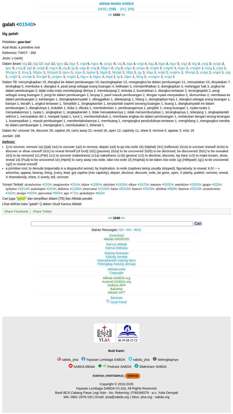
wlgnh (217, 72)
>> (123, 15)
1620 (121, 184)
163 (46, 184)
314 (75, 184)
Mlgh (129, 72)
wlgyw (53, 68)
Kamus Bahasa (116, 248)
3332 (167, 184)
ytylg (204, 63)
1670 (143, 184)
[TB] (112, 9)
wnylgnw (154, 76)
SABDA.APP (116, 285)
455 (31, 193)
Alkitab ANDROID (116, 239)
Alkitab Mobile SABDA (116, 3)
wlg (119, 63)
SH (121, 230)
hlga (151, 63)
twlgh (161, 72)
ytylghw (57, 76)
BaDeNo (116, 289)
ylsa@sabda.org (117, 397)
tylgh (219, 68)
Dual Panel (116, 302)
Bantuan (116, 298)
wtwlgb (27, 76)
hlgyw (85, 76)
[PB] (131, 9)
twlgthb (168, 68)
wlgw (78, 72)
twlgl (140, 63)
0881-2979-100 (82, 397)
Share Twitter (42, 211)
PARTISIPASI (114, 376)
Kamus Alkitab (116, 244)
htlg (194, 63)
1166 (75, 189)
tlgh (29, 68)
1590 (96, 184)
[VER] (102, 9)
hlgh (47, 63)
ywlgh (41, 68)
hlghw (97, 76)
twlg (93, 68)
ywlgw (140, 68)
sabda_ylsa (67, 359)
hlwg (25, 72)
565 (57, 193)
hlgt (35, 63)
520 (216, 184)
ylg (65, 68)
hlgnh (104, 72)
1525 (103, 189)
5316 (124, 189)
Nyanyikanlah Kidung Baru (116, 260)
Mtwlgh (190, 72)
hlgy (73, 63)
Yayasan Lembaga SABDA (103, 359)
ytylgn (204, 72)
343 (51, 189)
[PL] (123, 9)
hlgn (130, 63)
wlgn (82, 68)
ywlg (19, 68)
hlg (25, 63)
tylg (117, 68)
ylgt (228, 72)
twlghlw (175, 72)
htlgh (109, 76)
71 (74, 193)
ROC (137, 230)
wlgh (83, 63)
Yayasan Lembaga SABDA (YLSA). (101, 388)
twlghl (13, 76)
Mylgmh (52, 72)
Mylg (139, 76)
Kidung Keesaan (117, 253)
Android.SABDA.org (116, 281)
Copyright (117, 273)
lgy (140, 72)
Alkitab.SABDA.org (116, 278)
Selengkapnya (165, 359)
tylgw (128, 68)
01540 (26, 24)
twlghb (154, 68)
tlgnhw (91, 72)
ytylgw (108, 63)
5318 (148, 189)
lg (118, 76)
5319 (195, 189)
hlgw (173, 63)
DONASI (133, 376)
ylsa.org (146, 397)
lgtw (8, 68)
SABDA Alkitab (82, 366)
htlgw (181, 68)
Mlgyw (105, 68)
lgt (73, 68)
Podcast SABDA (114, 366)
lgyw (60, 63)
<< (110, 15)
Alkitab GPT (116, 292)
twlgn (168, 76)
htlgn (150, 72)
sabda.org (162, 397)
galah (21, 198)
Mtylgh (117, 72)
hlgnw (95, 63)
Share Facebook (16, 211)
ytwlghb (195, 68)
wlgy (184, 63)
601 (100, 193)
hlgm (162, 63)
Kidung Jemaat (117, 257)
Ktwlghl (41, 76)
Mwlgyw (11, 72)
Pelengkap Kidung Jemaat (116, 264)
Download (116, 235)
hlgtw (128, 76)
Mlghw (37, 72)
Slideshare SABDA (151, 366)
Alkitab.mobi (116, 269)
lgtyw (66, 72)
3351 (195, 184)
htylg (208, 68)
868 (172, 189)
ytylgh (217, 63)
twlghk (71, 76)
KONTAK (98, 376)
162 (10, 193)
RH (128, 230)
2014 (23, 189)
